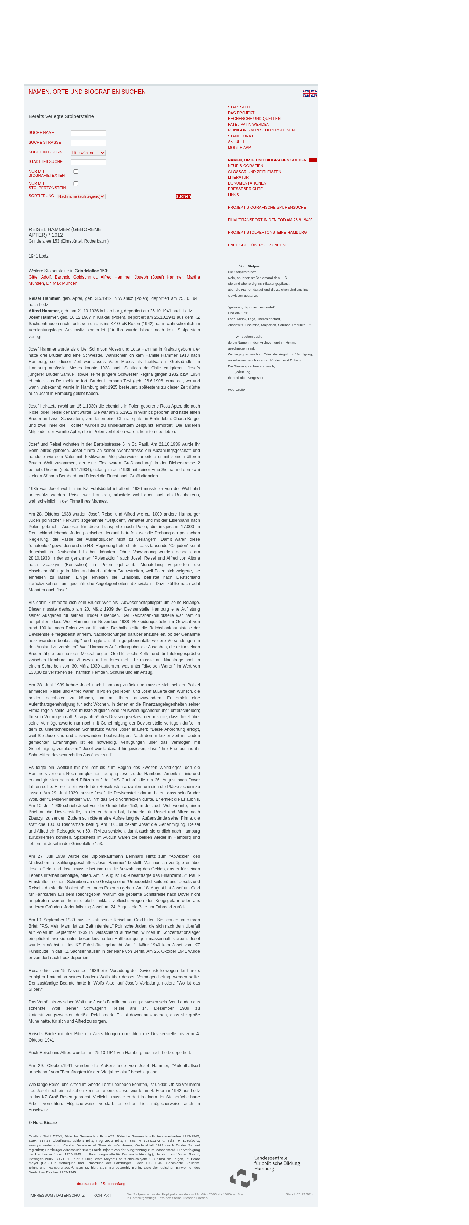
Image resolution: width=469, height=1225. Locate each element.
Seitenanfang (114, 1184)
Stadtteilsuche (46, 161)
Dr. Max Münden (61, 283)
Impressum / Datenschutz (57, 1195)
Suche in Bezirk (45, 152)
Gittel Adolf (40, 277)
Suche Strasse (45, 142)
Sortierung (41, 196)
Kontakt (102, 1195)
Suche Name (41, 132)
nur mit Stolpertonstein (47, 185)
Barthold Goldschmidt (76, 277)
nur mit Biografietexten (47, 173)
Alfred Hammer (115, 277)
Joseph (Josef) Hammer (159, 277)
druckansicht (88, 1184)
